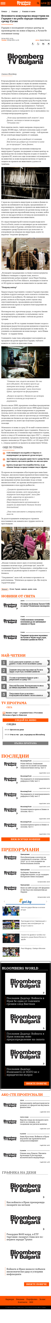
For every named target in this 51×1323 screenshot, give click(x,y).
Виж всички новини (25, 839)
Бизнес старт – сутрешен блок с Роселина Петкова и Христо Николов (23, 714)
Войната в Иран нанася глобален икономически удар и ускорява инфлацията (26, 1271)
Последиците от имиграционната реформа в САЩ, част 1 (35, 780)
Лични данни (28, 1307)
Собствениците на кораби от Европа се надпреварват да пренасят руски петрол (24, 454)
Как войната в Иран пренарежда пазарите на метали (26, 1203)
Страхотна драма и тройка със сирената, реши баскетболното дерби (24, 938)
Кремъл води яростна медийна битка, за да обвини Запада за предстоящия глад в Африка (27, 466)
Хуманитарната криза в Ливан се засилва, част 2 (35, 826)
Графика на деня (19, 1172)
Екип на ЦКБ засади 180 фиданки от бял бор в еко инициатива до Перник (35, 890)
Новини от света (18, 596)
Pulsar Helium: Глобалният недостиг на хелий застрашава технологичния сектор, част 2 (34, 766)
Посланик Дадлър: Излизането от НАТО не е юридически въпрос (23, 1071)
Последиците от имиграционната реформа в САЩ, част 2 (35, 795)
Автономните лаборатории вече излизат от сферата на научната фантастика (34, 1105)
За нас (42, 1299)
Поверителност (21, 1307)
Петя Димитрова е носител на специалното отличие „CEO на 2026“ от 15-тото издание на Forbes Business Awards (33, 860)
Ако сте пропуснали (22, 1094)
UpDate (22, 1100)
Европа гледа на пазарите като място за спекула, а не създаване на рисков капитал (34, 1122)
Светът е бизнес (24, 1117)
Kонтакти (22, 1302)
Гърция (17, 589)
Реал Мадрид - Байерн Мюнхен (24, 952)
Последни (15, 756)
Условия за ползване (10, 1307)
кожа (35, 589)
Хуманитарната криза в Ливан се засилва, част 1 (35, 810)
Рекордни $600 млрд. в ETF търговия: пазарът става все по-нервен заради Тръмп (25, 1237)
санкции (24, 589)
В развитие (23, 1133)
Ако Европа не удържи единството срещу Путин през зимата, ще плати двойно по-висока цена (28, 460)
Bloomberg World (26, 761)
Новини (23, 616)
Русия (12, 589)
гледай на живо (25, 720)
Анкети (22, 600)
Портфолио (31, 1299)
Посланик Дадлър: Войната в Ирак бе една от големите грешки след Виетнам (25, 1000)
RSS (31, 1302)
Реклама (20, 1299)
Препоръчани (20, 849)
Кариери (10, 1299)
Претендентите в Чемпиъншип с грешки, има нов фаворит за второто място (24, 924)
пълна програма (25, 743)
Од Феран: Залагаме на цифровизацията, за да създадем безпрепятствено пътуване (35, 874)
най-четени (13, 655)
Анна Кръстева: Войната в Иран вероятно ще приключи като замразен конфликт (34, 1138)
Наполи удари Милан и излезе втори (24, 911)
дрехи (30, 589)
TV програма (14, 703)
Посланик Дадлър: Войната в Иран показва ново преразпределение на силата (26, 1036)
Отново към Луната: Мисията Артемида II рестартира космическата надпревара (33, 1155)
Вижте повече (36, 1083)
